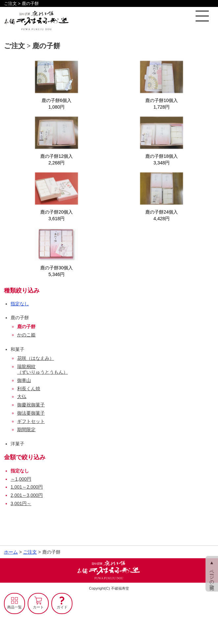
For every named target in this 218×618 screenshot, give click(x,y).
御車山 (24, 380)
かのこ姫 (26, 334)
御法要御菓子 (31, 413)
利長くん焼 (28, 388)
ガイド (62, 607)
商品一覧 (14, 607)
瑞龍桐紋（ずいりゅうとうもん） (42, 369)
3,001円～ (21, 503)
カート (38, 607)
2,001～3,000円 (27, 495)
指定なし (20, 303)
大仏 (21, 396)
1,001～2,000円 (27, 487)
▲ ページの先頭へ (211, 574)
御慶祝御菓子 (31, 404)
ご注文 (30, 552)
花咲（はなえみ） (35, 358)
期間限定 (26, 429)
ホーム (11, 552)
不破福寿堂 (120, 588)
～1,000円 (21, 479)
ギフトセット (31, 421)
